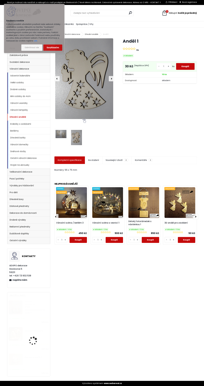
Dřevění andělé (18, 116)
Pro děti (14, 192)
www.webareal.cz (113, 383)
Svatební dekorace (20, 62)
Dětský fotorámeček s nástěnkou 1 (139, 223)
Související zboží (117, 160)
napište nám (20, 279)
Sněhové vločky (18, 151)
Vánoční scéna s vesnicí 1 (105, 222)
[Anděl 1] (84, 78)
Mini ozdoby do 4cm (20, 96)
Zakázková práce (19, 55)
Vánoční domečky (19, 144)
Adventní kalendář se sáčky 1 (35, 311)
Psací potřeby (17, 178)
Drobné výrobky (18, 219)
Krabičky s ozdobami (20, 124)
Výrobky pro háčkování (22, 185)
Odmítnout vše (32, 47)
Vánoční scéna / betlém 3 (70, 222)
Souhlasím (53, 47)
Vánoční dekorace (19, 68)
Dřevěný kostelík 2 (33, 357)
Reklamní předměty (20, 226)
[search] (130, 12)
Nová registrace (189, 2)
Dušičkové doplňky (19, 233)
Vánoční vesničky (19, 103)
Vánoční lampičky (19, 110)
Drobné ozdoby (18, 89)
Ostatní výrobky (18, 240)
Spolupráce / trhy (85, 24)
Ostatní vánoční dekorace (23, 158)
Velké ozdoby (17, 82)
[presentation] (57, 78)
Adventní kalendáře (20, 75)
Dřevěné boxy (17, 199)
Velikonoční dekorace (21, 171)
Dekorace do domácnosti (23, 213)
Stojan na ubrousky (19, 165)
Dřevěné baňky (18, 137)
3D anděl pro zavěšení (176, 222)
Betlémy (14, 130)
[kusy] (164, 66)
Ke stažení (93, 160)
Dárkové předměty (19, 206)
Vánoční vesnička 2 (34, 331)
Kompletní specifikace (70, 160)
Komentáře (144, 160)
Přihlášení (172, 2)
